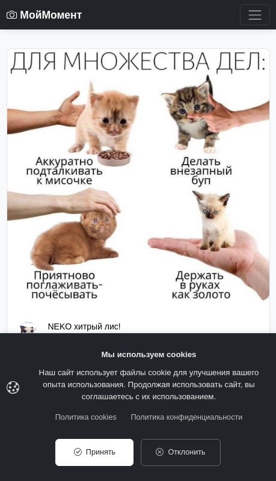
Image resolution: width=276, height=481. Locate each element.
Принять (94, 452)
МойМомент (44, 15)
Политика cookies (86, 417)
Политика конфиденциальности (186, 417)
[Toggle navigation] (254, 14)
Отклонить (180, 452)
